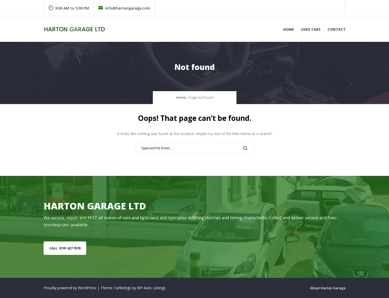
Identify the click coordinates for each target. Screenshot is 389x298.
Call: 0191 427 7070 (65, 248)
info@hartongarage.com (124, 8)
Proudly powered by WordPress (70, 287)
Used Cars (311, 29)
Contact (337, 29)
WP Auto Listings (151, 287)
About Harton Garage (328, 288)
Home (288, 29)
